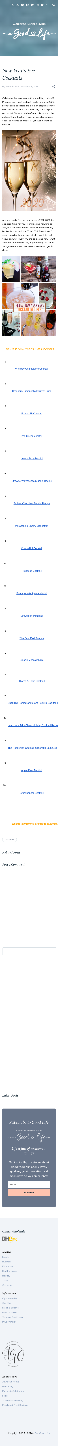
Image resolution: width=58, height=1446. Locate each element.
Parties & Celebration (13, 1391)
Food (5, 1395)
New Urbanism (9, 1312)
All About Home (10, 1381)
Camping (7, 1285)
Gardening (7, 1386)
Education (7, 1266)
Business (6, 1261)
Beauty (6, 1275)
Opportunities (9, 1298)
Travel (5, 1280)
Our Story (7, 1303)
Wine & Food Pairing (12, 1400)
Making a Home (10, 1307)
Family (5, 1257)
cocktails (9, 839)
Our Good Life (42, 1433)
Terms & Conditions (12, 1317)
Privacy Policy (9, 1321)
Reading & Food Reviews (15, 1405)
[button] (54, 87)
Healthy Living (9, 1271)
